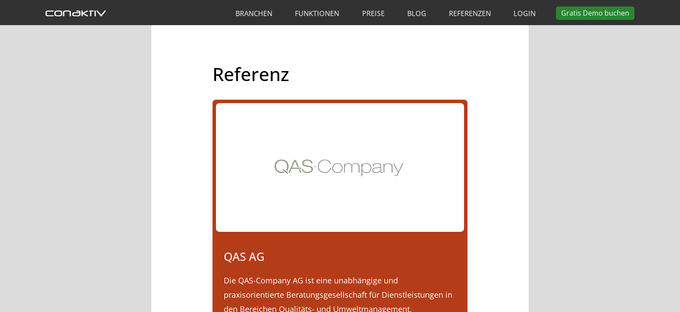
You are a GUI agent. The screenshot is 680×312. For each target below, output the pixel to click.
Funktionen (317, 13)
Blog (416, 13)
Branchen (253, 13)
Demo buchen (595, 13)
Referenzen (470, 13)
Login (524, 13)
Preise (373, 13)
